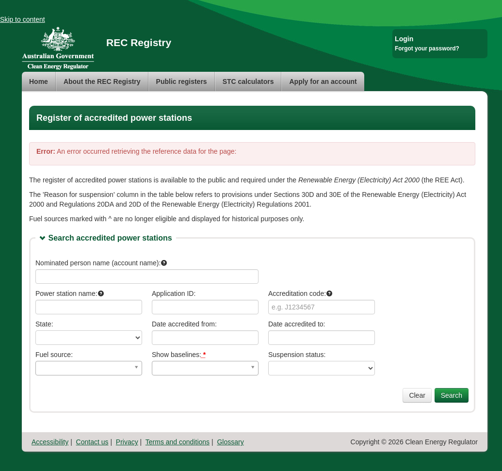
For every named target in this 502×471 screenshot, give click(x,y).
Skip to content (22, 19)
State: (44, 324)
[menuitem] (39, 81)
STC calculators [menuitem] (248, 81)
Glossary (230, 442)
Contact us (92, 442)
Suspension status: (296, 354)
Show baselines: (179, 354)
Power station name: (69, 293)
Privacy (127, 442)
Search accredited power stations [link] (110, 238)
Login (404, 39)
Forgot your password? (427, 48)
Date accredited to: (296, 324)
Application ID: (173, 293)
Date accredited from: (184, 324)
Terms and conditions (178, 442)
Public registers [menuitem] (181, 81)
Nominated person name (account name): (101, 263)
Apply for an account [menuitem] (322, 81)
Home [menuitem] (38, 81)
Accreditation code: (300, 293)
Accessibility (50, 442)
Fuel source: (54, 354)
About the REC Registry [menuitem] (102, 81)
